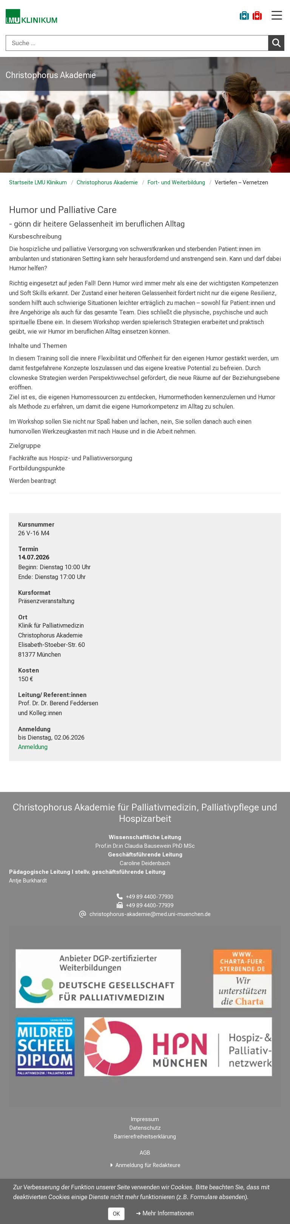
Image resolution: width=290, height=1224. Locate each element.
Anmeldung (33, 747)
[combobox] (145, 43)
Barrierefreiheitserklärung (145, 1137)
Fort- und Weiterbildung (176, 182)
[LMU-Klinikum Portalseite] (32, 17)
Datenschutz (145, 1128)
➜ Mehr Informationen (165, 1213)
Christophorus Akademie (107, 182)
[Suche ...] (137, 43)
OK (116, 1214)
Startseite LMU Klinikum (38, 182)
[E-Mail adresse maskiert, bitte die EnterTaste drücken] (145, 914)
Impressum (145, 1119)
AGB (145, 1153)
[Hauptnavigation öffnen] (276, 16)
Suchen (278, 42)
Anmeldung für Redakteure (148, 1165)
